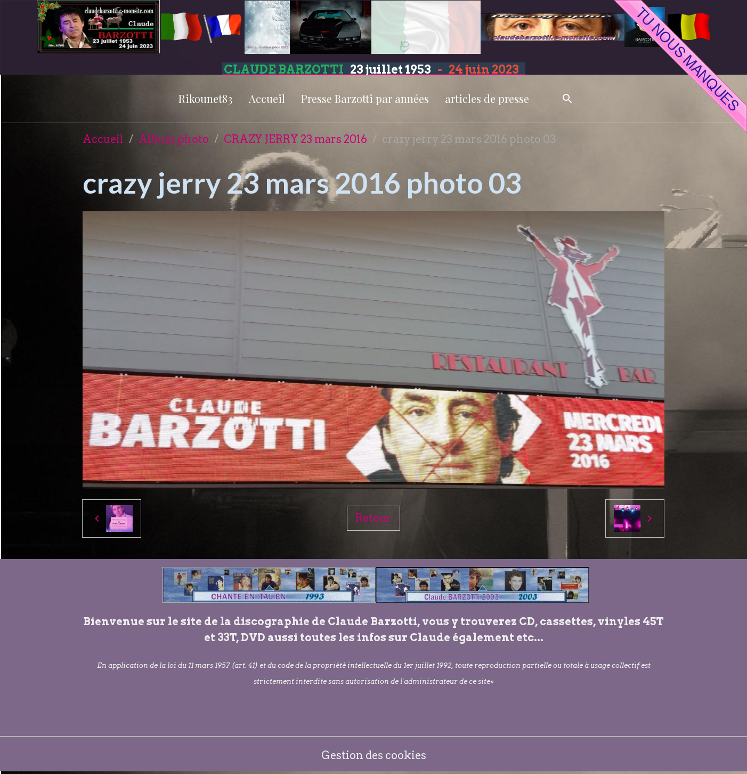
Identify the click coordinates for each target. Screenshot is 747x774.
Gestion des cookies (373, 755)
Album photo (174, 139)
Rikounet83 (205, 98)
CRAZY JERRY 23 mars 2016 (295, 139)
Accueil (267, 98)
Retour (373, 518)
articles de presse (487, 98)
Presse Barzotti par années (365, 98)
